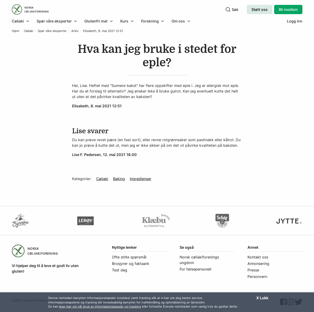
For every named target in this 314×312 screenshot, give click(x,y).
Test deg (119, 270)
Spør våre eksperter (52, 31)
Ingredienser (140, 178)
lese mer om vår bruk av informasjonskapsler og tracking (100, 306)
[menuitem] (22, 21)
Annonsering (258, 263)
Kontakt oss (257, 257)
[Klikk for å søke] (228, 9)
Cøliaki (28, 31)
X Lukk (262, 298)
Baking (119, 178)
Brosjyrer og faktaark (130, 263)
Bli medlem (288, 9)
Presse (253, 270)
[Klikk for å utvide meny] (20, 21)
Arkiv (75, 31)
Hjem (15, 31)
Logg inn (294, 21)
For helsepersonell (195, 269)
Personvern (257, 276)
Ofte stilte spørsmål (129, 257)
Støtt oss (259, 9)
